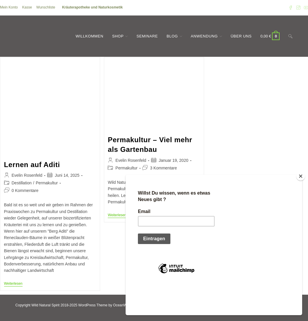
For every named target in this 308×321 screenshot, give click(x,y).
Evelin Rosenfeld (27, 175)
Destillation (22, 183)
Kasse (27, 7)
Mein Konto (9, 7)
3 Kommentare (163, 168)
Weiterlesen (13, 283)
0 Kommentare (25, 190)
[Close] (300, 206)
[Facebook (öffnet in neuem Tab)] (291, 8)
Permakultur (47, 183)
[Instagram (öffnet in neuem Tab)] (298, 8)
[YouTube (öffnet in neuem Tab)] (305, 8)
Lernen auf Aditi (32, 165)
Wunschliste (45, 7)
